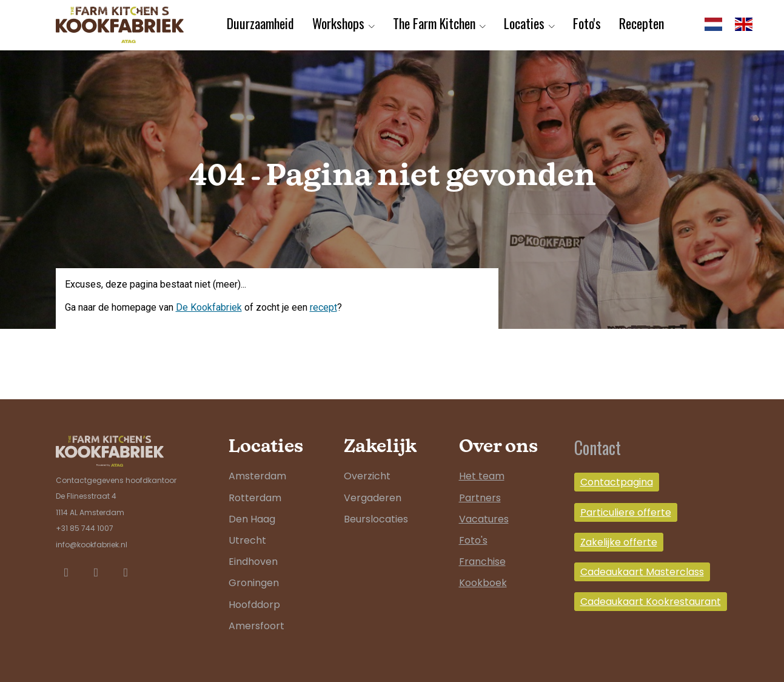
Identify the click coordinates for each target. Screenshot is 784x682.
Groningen (254, 583)
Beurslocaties (376, 519)
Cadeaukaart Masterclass (642, 572)
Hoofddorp (254, 605)
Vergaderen (372, 498)
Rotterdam (255, 498)
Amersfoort (256, 626)
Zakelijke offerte (618, 542)
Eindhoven (253, 562)
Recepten (641, 23)
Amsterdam (257, 476)
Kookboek (483, 583)
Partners (480, 498)
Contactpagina (616, 482)
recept (323, 307)
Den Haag (252, 519)
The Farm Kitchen (434, 23)
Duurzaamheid (260, 23)
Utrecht (247, 540)
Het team (481, 476)
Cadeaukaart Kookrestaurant (650, 602)
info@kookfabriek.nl (91, 544)
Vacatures (484, 519)
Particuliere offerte (625, 512)
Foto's (587, 23)
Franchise (482, 562)
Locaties (524, 23)
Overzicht (367, 476)
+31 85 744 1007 (84, 528)
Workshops (338, 23)
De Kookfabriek (209, 307)
